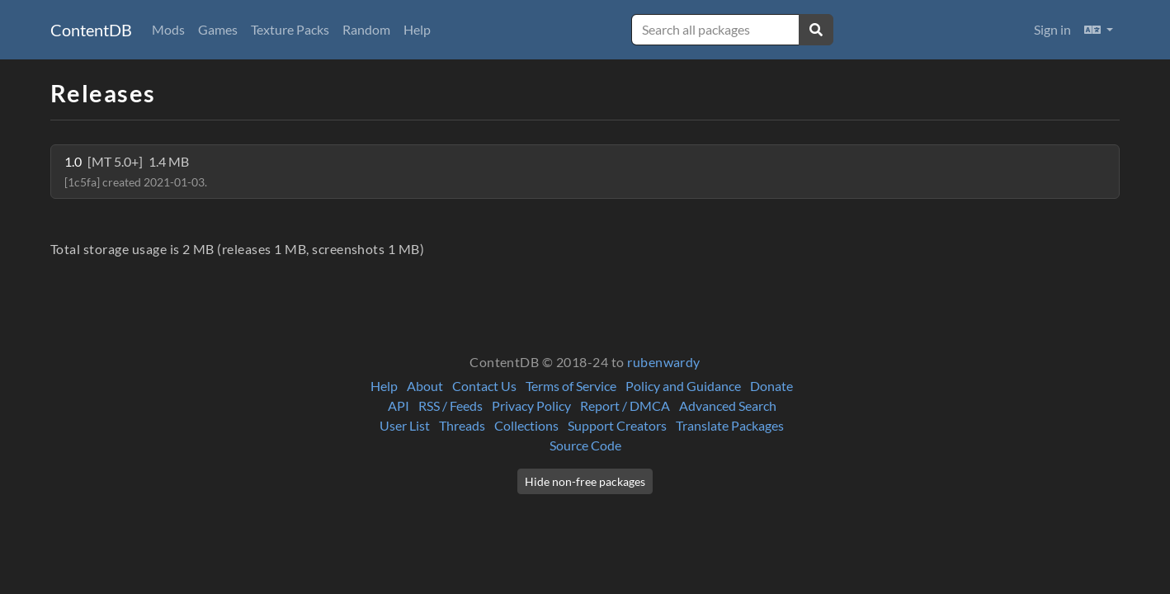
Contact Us (484, 386)
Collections (526, 425)
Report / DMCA (625, 405)
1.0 (135, 171)
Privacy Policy (531, 405)
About (425, 386)
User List (405, 425)
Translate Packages (730, 425)
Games (218, 29)
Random (366, 29)
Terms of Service (571, 386)
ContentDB (91, 30)
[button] (1099, 29)
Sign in (1052, 29)
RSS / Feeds (450, 405)
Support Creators (617, 425)
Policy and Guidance (683, 386)
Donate (771, 386)
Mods (168, 29)
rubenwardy (664, 362)
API (398, 405)
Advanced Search (727, 405)
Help (417, 29)
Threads (462, 425)
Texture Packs (290, 29)
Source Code (585, 445)
